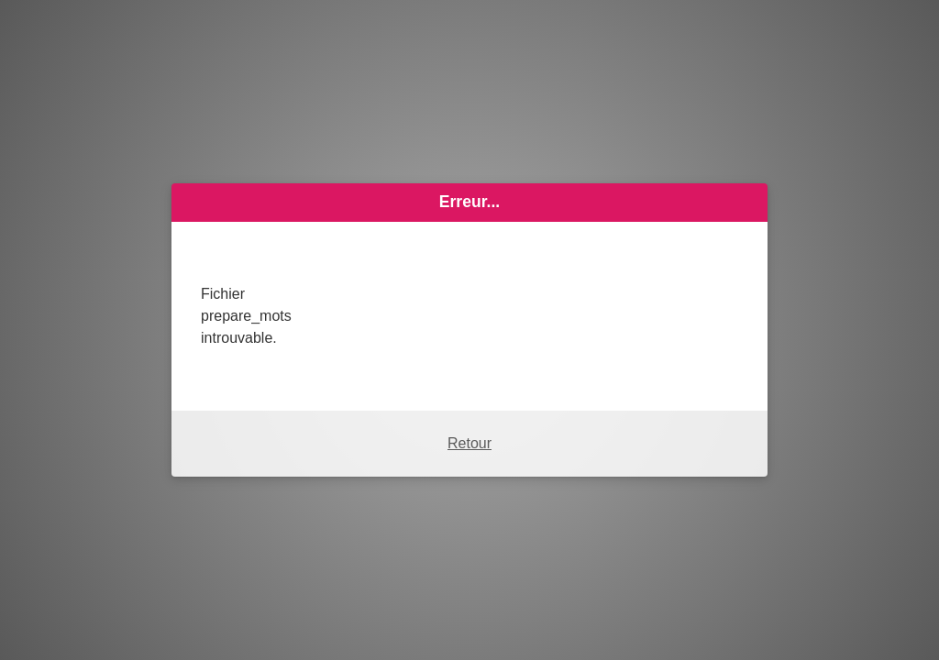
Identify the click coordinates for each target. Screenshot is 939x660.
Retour (469, 443)
